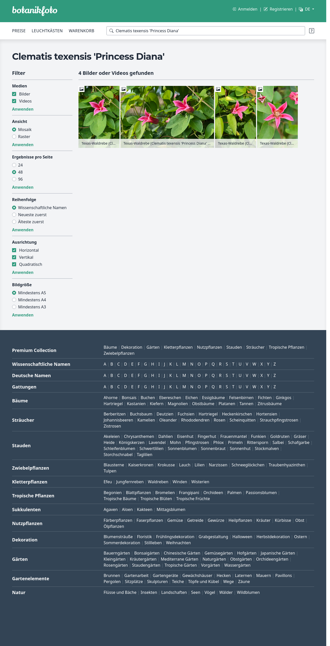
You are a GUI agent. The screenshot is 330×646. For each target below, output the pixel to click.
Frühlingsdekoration (175, 536)
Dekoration (131, 347)
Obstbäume (203, 403)
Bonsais (129, 397)
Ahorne (110, 397)
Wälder (226, 592)
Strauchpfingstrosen (279, 420)
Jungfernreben (130, 481)
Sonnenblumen (182, 448)
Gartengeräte (165, 575)
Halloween (242, 536)
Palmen (234, 492)
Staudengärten (146, 565)
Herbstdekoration (273, 536)
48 (20, 172)
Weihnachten (178, 542)
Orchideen (213, 492)
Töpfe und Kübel (203, 581)
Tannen (246, 403)
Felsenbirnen (241, 397)
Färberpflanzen (118, 520)
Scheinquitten (243, 420)
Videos (25, 101)
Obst (299, 520)
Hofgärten (246, 553)
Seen (195, 592)
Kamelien (146, 420)
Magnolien (178, 403)
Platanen (227, 403)
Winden (180, 481)
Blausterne (114, 465)
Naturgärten (214, 559)
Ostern (300, 536)
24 (20, 165)
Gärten (152, 347)
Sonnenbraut (213, 448)
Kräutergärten (143, 559)
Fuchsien (186, 414)
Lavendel (157, 442)
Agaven (111, 509)
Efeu (108, 481)
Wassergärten (237, 565)
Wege (228, 581)
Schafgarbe (298, 442)
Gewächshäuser (197, 575)
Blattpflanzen (138, 492)
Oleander (168, 420)
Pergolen (112, 581)
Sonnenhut (240, 448)
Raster (24, 136)
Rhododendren (195, 420)
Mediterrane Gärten (179, 559)
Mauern (263, 575)
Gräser (300, 436)
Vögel (209, 592)
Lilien (200, 465)
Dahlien (165, 436)
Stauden (234, 347)
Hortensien (266, 414)
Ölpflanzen (114, 526)
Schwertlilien (152, 448)
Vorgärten (210, 565)
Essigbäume (213, 397)
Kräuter (263, 520)
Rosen (219, 420)
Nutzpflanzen (209, 347)
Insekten (149, 592)
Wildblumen (248, 592)
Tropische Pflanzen (286, 347)
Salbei (278, 442)
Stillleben (153, 542)
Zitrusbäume (270, 403)
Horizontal (29, 250)
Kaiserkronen (140, 465)
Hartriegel (113, 403)
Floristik (144, 536)
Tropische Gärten (180, 565)
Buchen (148, 397)
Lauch (184, 465)
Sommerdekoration (122, 542)
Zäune (244, 581)
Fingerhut (207, 436)
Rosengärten (116, 565)
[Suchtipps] (311, 30)
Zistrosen (112, 426)
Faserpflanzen (150, 520)
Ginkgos (283, 397)
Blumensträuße (118, 536)
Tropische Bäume (120, 498)
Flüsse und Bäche (120, 592)
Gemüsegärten (218, 553)
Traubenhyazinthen (287, 465)
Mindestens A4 (32, 300)
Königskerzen (132, 442)
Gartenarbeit (136, 575)
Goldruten (280, 436)
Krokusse (166, 465)
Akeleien (112, 436)
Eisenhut (185, 436)
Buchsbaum (141, 414)
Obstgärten (241, 559)
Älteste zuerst (31, 221)
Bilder (24, 94)
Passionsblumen (261, 492)
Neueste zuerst (32, 214)
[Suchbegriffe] (205, 30)
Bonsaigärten (147, 553)
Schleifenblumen (119, 448)
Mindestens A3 (32, 307)
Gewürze (216, 520)
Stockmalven (267, 448)
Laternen (243, 575)
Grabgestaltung (213, 536)
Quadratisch (30, 264)
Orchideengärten (272, 559)
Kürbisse (283, 520)
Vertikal (26, 257)
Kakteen (144, 509)
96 (20, 179)
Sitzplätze (134, 581)
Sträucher (255, 347)
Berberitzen (115, 414)
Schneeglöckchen (248, 465)
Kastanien (136, 403)
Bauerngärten (117, 553)
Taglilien (144, 454)
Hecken (224, 575)
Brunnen (112, 575)
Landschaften (174, 592)
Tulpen (110, 471)
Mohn (175, 442)
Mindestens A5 (32, 293)
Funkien (258, 436)
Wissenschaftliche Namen (42, 207)
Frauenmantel (233, 436)
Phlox (218, 442)
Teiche (178, 581)
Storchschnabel (118, 454)
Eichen (191, 397)
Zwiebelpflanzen (119, 353)
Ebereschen (170, 397)
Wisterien (200, 481)
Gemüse (175, 520)
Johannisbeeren (118, 420)
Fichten (265, 397)
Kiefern (156, 403)
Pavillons (283, 575)
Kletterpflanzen (178, 347)
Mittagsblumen (171, 509)
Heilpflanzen (240, 520)
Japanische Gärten (278, 553)
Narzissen (218, 465)
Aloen (127, 509)
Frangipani (189, 492)
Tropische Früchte (193, 498)
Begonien (113, 492)
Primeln (235, 442)
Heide (109, 442)
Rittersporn (257, 442)
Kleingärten (115, 559)
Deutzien (165, 414)
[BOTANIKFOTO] (34, 11)
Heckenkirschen (237, 414)
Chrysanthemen (139, 436)
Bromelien (165, 492)
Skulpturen (157, 581)
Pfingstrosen (197, 442)
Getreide (195, 520)
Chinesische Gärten (182, 553)
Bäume (110, 347)
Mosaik (25, 129)
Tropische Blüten (156, 498)
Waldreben (158, 481)
